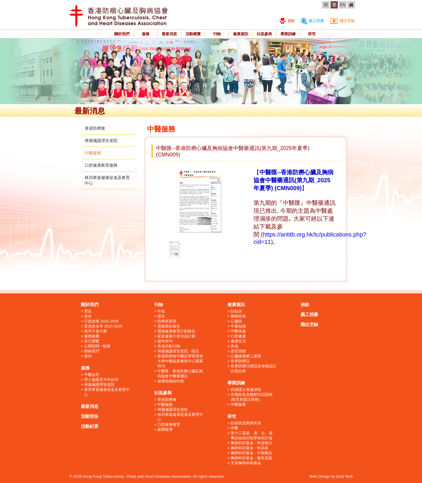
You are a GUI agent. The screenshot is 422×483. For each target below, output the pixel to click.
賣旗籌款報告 (168, 326)
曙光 (161, 316)
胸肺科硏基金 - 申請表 (249, 448)
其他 (234, 346)
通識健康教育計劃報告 (176, 331)
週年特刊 (165, 341)
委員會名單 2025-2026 (103, 326)
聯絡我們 (91, 351)
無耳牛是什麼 (95, 331)
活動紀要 (89, 426)
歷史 (88, 311)
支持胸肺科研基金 (246, 463)
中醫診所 (91, 374)
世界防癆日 (240, 361)
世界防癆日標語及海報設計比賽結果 (253, 368)
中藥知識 (238, 326)
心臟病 (236, 321)
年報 (161, 311)
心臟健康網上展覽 (246, 356)
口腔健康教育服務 (101, 165)
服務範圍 (91, 336)
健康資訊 (240, 34)
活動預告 (89, 416)
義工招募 (312, 20)
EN (343, 4)
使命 (88, 316)
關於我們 (122, 34)
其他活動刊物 (168, 346)
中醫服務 (93, 153)
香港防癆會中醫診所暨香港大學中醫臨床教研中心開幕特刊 (180, 361)
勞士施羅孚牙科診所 (101, 379)
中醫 (234, 428)
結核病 (236, 311)
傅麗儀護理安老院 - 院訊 (178, 351)
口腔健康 (238, 336)
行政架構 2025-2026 (101, 321)
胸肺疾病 (238, 316)
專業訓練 (288, 34)
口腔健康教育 (168, 424)
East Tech (344, 476)
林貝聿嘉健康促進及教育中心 (107, 392)
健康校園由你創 (170, 381)
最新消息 (169, 34)
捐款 (287, 20)
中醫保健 (238, 331)
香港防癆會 (95, 128)
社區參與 (264, 34)
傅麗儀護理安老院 (101, 140)
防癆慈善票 (166, 321)
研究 (312, 34)
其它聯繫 (91, 341)
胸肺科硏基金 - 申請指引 (251, 443)
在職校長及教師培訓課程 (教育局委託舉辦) (252, 397)
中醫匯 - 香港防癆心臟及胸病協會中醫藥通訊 (180, 373)
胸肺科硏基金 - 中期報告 (251, 453)
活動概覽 (193, 34)
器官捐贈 (238, 351)
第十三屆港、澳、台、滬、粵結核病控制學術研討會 (253, 435)
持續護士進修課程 (246, 389)
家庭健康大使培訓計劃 (176, 336)
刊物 (217, 34)
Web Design (319, 476)
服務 (145, 34)
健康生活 (238, 341)
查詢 (88, 356)
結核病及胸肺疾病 (246, 423)
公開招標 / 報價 (97, 346)
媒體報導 (165, 429)
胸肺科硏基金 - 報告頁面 (251, 458)
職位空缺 (342, 20)
